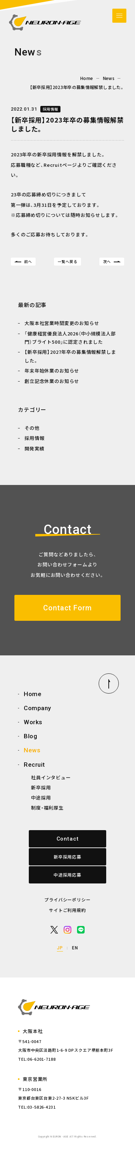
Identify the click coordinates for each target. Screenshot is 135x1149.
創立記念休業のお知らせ (51, 381)
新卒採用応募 (67, 857)
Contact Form (67, 608)
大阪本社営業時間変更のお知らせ (61, 323)
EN (75, 947)
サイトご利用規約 (67, 910)
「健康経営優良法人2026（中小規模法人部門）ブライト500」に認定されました (70, 337)
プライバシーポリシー (67, 899)
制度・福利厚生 (47, 807)
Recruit (34, 764)
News (108, 78)
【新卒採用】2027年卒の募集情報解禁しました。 (70, 356)
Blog (30, 736)
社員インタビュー (51, 777)
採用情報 (50, 109)
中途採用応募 (67, 875)
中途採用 (41, 797)
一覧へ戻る (67, 261)
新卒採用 (41, 787)
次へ (107, 261)
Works (33, 722)
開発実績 (34, 448)
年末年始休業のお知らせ (51, 370)
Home (86, 78)
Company (37, 708)
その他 (32, 427)
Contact (68, 839)
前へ (28, 261)
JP (60, 947)
